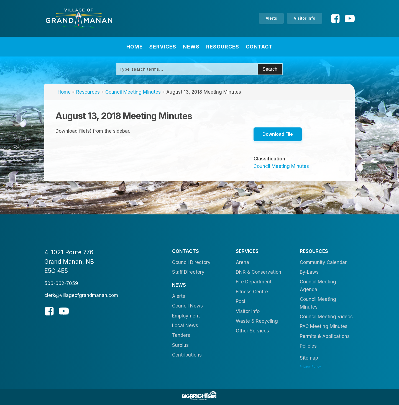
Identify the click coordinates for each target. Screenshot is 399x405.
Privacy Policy (310, 366)
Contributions (187, 355)
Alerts (271, 18)
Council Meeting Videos (326, 316)
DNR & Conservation (258, 272)
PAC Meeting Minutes (323, 326)
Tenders (181, 335)
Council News (187, 306)
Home (134, 47)
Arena (242, 262)
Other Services (252, 331)
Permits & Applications (325, 336)
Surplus (180, 345)
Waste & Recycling (257, 321)
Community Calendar (323, 262)
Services (162, 47)
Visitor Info (304, 18)
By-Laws (309, 272)
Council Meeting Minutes (133, 92)
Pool (240, 301)
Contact (259, 47)
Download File (277, 134)
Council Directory (191, 262)
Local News (185, 325)
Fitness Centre (252, 291)
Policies (308, 346)
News (191, 47)
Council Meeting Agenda (318, 285)
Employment (186, 316)
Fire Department (254, 281)
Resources (222, 47)
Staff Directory (188, 272)
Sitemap (309, 358)
